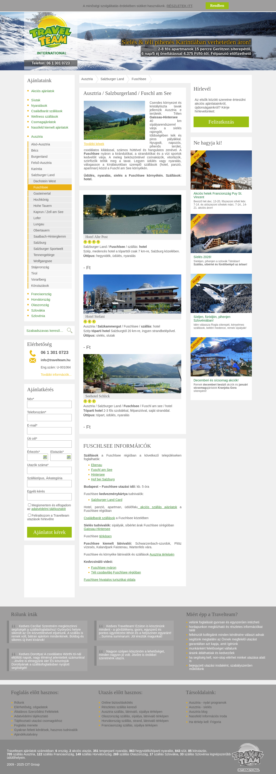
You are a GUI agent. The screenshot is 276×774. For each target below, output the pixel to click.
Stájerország (40, 267)
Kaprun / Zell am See (48, 212)
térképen (105, 536)
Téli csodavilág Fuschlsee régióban (116, 572)
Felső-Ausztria (41, 163)
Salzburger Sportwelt (48, 249)
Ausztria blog (198, 711)
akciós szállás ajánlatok (157, 507)
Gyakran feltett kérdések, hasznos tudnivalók (46, 730)
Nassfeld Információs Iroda (208, 716)
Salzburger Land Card (106, 500)
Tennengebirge (44, 255)
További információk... (56, 374)
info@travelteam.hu (55, 360)
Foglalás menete (26, 725)
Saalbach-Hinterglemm (49, 236)
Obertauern (41, 230)
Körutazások (40, 285)
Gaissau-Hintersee (97, 529)
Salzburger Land (43, 175)
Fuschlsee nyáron (103, 567)
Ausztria (35, 136)
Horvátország (38, 299)
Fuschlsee (40, 187)
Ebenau (96, 465)
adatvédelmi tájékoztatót (48, 509)
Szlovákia (36, 310)
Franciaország (39, 294)
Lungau (38, 224)
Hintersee (98, 474)
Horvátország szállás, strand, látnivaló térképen (135, 721)
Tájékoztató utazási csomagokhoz (38, 721)
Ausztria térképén (162, 554)
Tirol (34, 273)
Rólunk (19, 702)
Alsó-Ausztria (40, 144)
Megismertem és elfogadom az (49, 507)
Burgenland (39, 156)
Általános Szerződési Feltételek (36, 711)
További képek (94, 144)
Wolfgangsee (42, 261)
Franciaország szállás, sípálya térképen (130, 725)
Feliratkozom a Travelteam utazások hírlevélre (48, 517)
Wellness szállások (42, 116)
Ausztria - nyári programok (207, 702)
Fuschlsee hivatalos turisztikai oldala (109, 579)
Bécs (34, 150)
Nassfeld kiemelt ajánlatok (47, 127)
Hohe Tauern (42, 206)
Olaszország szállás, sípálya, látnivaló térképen (135, 716)
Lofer (37, 218)
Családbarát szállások (44, 111)
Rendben (217, 6)
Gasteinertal (42, 193)
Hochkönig (41, 199)
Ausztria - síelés (200, 707)
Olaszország (38, 304)
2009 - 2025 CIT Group (23, 764)
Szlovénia (36, 315)
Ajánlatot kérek (49, 532)
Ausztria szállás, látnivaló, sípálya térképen (132, 711)
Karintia (36, 169)
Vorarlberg (38, 279)
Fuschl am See (101, 470)
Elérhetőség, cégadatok (31, 707)
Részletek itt (179, 6)
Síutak (33, 100)
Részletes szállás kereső (119, 707)
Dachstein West (44, 181)
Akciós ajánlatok (40, 91)
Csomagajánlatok (41, 121)
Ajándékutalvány (26, 734)
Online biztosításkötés (117, 702)
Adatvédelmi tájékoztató (31, 716)
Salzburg (39, 242)
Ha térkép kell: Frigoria (205, 722)
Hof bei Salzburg (103, 479)
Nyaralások (37, 105)
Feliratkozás (221, 122)
